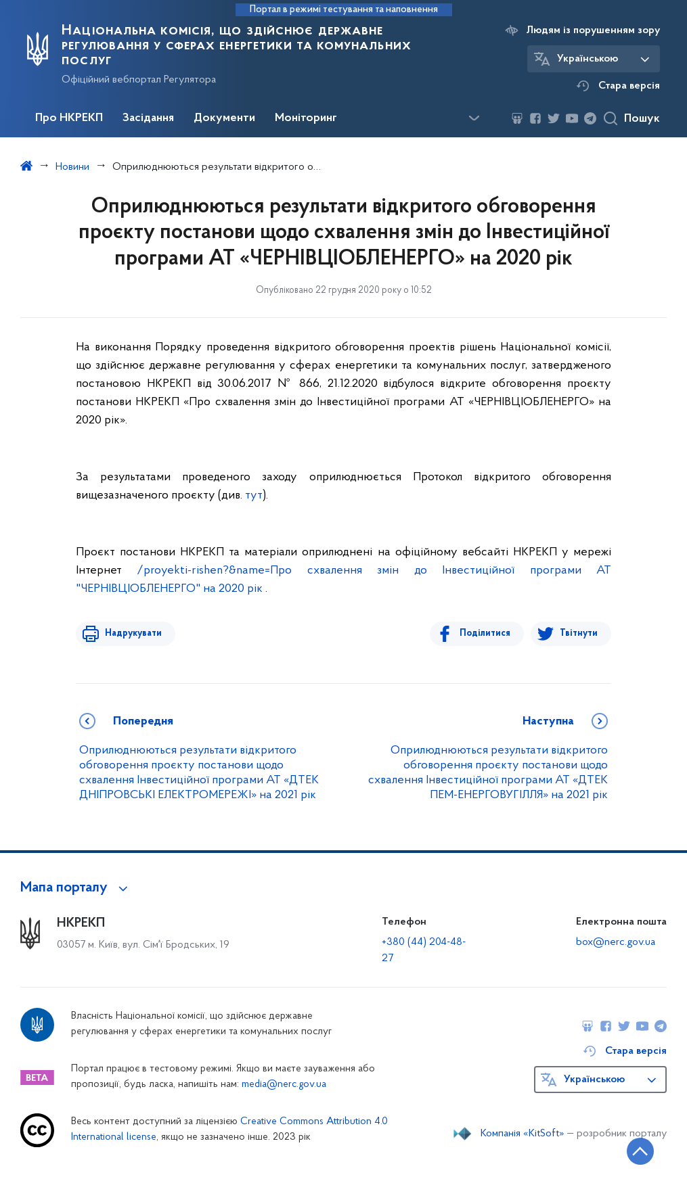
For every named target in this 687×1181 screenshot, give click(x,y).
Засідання (148, 118)
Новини (72, 167)
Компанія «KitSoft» (522, 1133)
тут (254, 495)
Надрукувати (131, 633)
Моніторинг (306, 118)
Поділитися (487, 633)
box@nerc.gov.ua (615, 942)
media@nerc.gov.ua (284, 1085)
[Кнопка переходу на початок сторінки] (636, 1150)
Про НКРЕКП (69, 118)
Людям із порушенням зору (593, 30)
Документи (224, 118)
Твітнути (579, 633)
